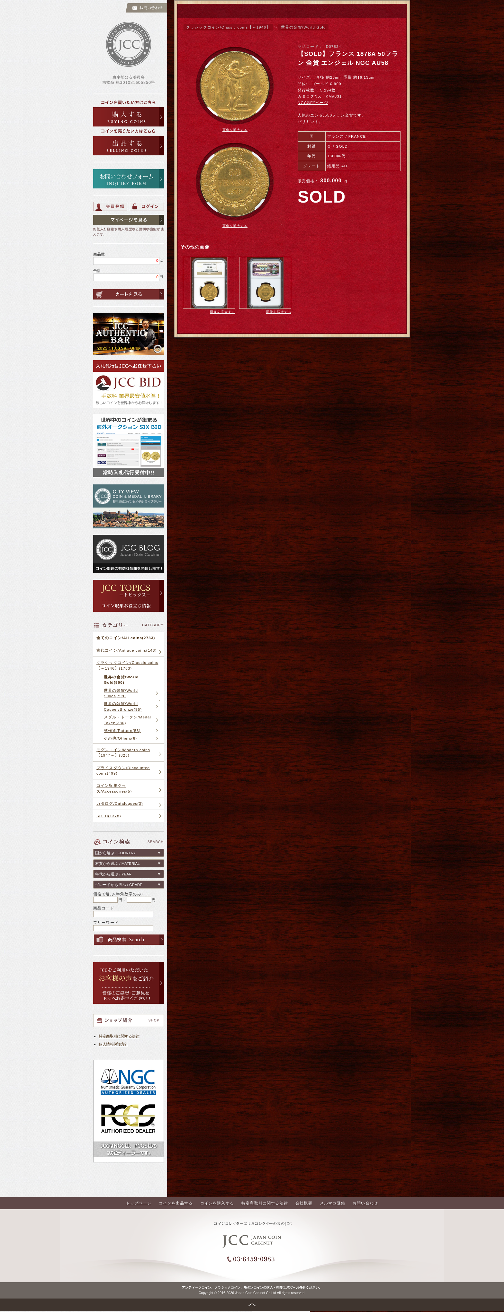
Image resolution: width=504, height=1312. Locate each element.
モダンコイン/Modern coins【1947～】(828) (123, 752)
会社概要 (303, 1203)
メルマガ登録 (332, 1203)
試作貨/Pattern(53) (122, 730)
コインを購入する (217, 1203)
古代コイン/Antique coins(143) (126, 650)
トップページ (138, 1203)
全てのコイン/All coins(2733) (125, 638)
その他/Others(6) (120, 738)
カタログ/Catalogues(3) (119, 803)
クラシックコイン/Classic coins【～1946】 (228, 27)
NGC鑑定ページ (313, 102)
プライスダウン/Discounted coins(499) (123, 770)
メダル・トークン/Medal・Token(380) (129, 720)
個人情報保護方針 (113, 1044)
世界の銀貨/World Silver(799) (121, 693)
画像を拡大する (235, 130)
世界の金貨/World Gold (303, 27)
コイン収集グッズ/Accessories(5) (114, 788)
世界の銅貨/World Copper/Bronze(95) (123, 706)
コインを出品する (176, 1203)
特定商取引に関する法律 (119, 1036)
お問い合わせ (365, 1203)
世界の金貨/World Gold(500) (121, 679)
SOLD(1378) (108, 816)
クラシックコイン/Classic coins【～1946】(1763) (127, 665)
